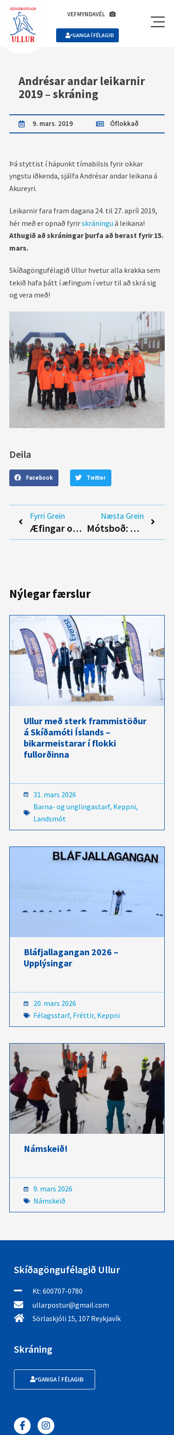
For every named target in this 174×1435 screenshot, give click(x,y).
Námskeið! (46, 1148)
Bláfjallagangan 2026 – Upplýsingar (71, 957)
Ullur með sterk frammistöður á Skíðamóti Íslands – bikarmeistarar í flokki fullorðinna (85, 737)
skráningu (97, 223)
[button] (33, 478)
